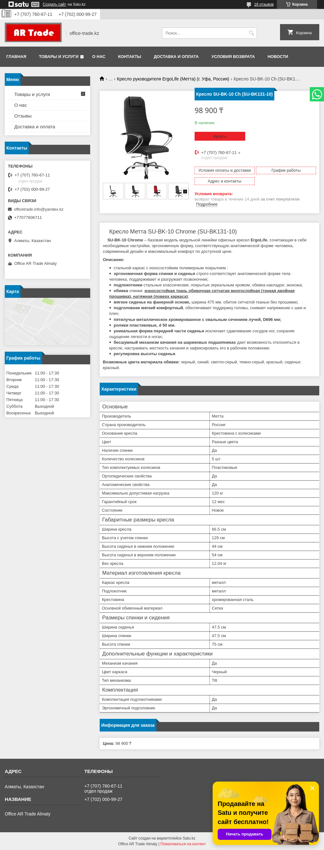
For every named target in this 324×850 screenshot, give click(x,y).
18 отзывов (264, 4)
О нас (99, 56)
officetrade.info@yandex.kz (39, 209)
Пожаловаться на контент (183, 844)
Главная (16, 56)
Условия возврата (233, 56)
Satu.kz (189, 838)
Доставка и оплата (176, 56)
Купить (219, 136)
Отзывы (23, 115)
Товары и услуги (58, 56)
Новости (278, 56)
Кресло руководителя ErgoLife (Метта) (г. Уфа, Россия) (173, 78)
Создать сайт (54, 4)
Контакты (129, 56)
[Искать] (251, 33)
